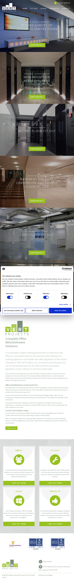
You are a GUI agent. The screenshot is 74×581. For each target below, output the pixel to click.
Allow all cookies (60, 310)
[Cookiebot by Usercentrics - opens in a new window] (63, 269)
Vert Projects (12, 8)
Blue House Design (46, 575)
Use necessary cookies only (13, 310)
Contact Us (11, 428)
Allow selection (37, 310)
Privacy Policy (24, 575)
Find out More (19, 483)
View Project (37, 45)
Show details (63, 304)
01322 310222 (47, 561)
